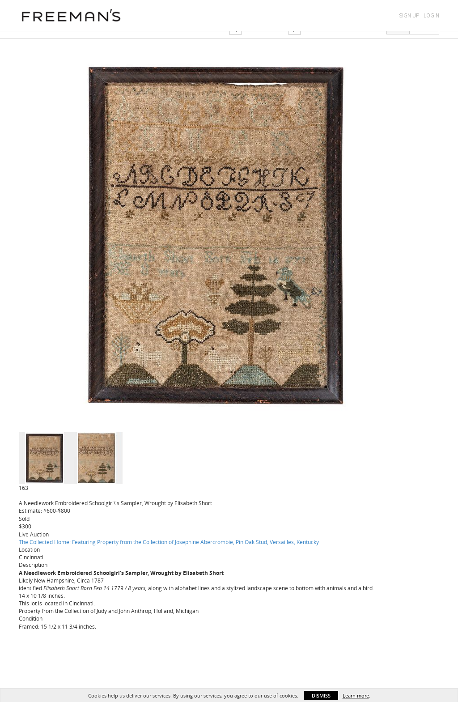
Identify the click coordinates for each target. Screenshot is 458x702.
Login (431, 15)
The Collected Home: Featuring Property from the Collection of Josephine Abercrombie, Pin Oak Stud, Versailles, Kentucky (169, 541)
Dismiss (321, 695)
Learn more (356, 695)
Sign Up (409, 15)
